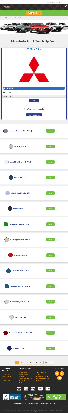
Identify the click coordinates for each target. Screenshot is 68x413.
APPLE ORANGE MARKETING (56, 411)
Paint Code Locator (34, 115)
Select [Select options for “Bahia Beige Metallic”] (51, 240)
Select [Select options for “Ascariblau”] (51, 178)
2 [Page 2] (21, 363)
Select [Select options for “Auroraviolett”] (51, 209)
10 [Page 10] (46, 363)
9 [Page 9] (40, 363)
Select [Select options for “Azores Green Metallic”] (51, 224)
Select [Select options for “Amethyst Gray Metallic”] (51, 131)
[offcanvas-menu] (2, 6)
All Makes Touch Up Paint (11, 18)
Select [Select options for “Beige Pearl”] (51, 318)
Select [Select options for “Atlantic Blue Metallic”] (51, 193)
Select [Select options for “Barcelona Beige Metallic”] (51, 302)
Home (2, 18)
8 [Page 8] (36, 363)
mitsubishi (22, 18)
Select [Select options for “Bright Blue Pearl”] (51, 349)
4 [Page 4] (30, 363)
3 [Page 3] (25, 363)
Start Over (34, 101)
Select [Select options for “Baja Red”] (51, 255)
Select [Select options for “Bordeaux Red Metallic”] (51, 333)
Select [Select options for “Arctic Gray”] (51, 147)
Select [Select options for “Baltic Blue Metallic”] (51, 271)
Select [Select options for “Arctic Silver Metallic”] (51, 162)
